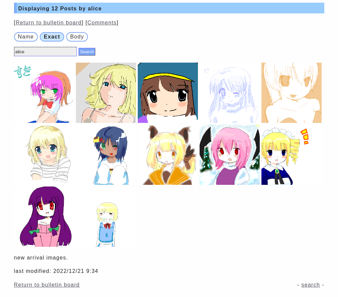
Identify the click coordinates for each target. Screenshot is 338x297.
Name (26, 37)
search (310, 285)
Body (77, 37)
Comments (102, 22)
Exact (52, 37)
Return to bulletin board (49, 22)
